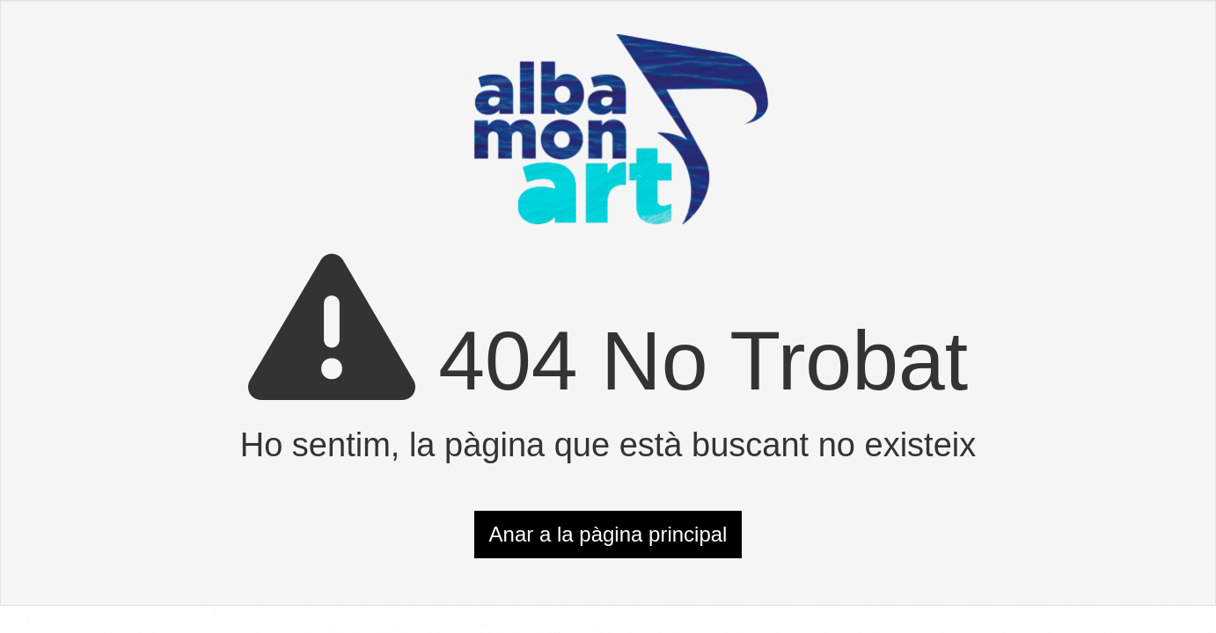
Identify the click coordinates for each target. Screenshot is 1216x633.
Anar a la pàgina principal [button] (608, 534)
